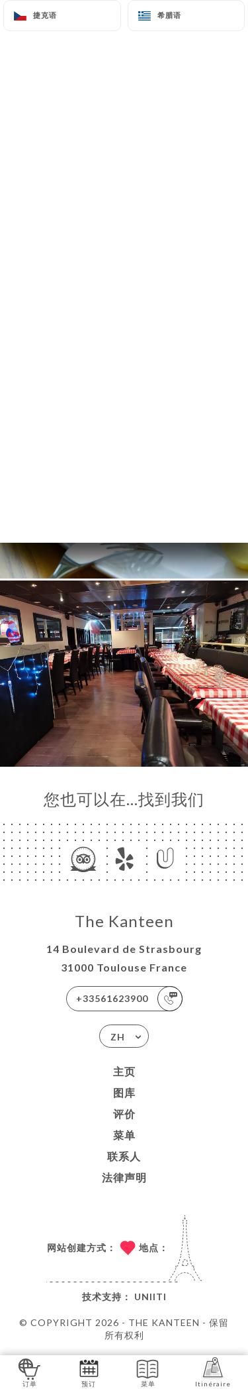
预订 (89, 1372)
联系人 (124, 1156)
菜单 (124, 1135)
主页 (124, 1071)
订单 (29, 1372)
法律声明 (124, 1177)
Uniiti (150, 1296)
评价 (124, 1113)
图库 (124, 1092)
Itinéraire (213, 1372)
